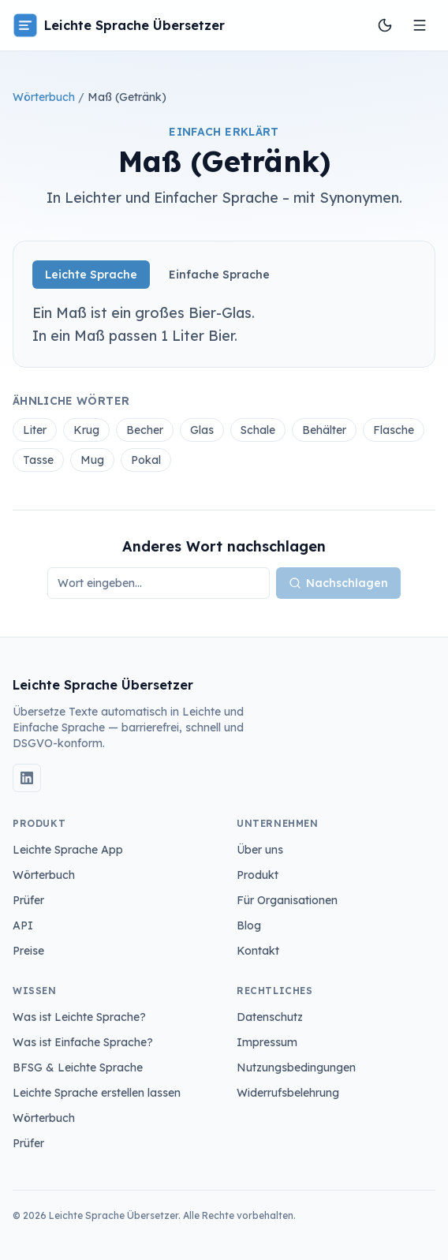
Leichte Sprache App (68, 850)
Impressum (267, 1042)
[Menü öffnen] (419, 25)
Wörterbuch (44, 97)
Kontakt (258, 951)
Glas (202, 430)
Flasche (393, 430)
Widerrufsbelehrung (288, 1093)
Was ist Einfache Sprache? (83, 1042)
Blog (249, 925)
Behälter (324, 430)
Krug (86, 430)
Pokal (146, 460)
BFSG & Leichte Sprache (78, 1067)
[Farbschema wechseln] (385, 25)
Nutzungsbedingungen (296, 1067)
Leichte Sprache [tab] (91, 274)
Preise (28, 951)
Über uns (260, 850)
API (23, 925)
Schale (258, 430)
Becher (144, 430)
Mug (92, 460)
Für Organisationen (287, 900)
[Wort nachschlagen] (158, 583)
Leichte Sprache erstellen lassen (97, 1093)
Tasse (38, 460)
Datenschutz (270, 1017)
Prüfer (28, 900)
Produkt (257, 875)
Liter (35, 430)
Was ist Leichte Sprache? (79, 1017)
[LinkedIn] (27, 778)
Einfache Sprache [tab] (219, 274)
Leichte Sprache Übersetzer (119, 25)
